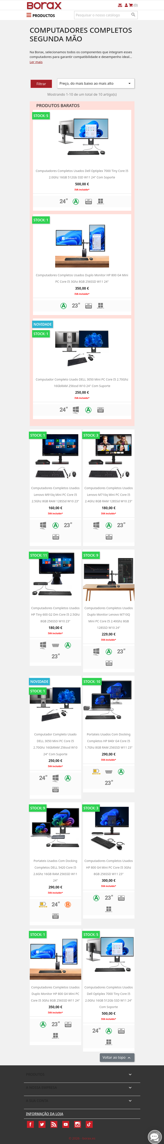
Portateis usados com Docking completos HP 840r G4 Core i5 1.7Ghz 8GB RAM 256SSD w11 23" (108, 740)
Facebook (30, 1124)
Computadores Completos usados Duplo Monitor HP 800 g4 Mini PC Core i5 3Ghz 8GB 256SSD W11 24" (55, 993)
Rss (53, 1124)
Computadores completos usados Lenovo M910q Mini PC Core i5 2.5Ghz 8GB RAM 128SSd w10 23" (55, 494)
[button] (41, 15)
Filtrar (41, 83)
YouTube (65, 1124)
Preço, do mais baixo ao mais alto (95, 83)
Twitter (42, 1124)
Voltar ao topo (117, 1057)
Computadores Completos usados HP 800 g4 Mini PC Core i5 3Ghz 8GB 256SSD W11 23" (108, 867)
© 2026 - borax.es (82, 1138)
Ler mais (36, 62)
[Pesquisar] (105, 15)
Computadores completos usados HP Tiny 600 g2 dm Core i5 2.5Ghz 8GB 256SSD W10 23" (55, 614)
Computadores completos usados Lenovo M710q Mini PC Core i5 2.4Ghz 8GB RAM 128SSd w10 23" (108, 494)
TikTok (89, 1124)
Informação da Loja (44, 1113)
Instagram (77, 1124)
